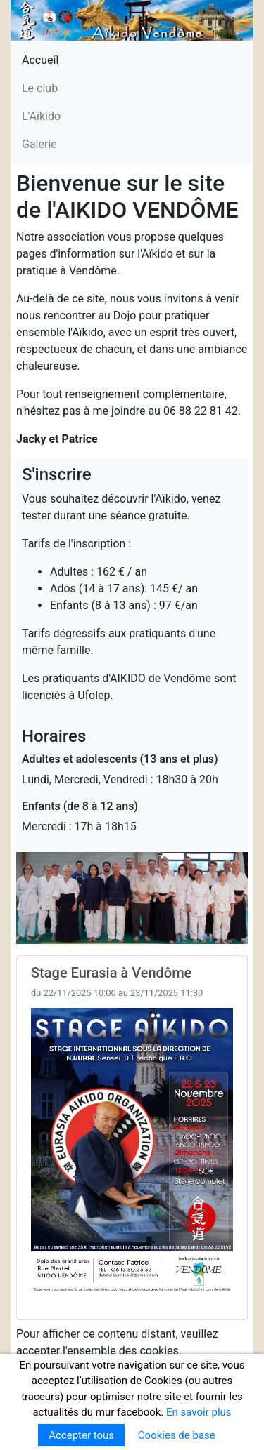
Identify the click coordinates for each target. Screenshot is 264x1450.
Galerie (39, 144)
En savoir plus (199, 1412)
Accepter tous (81, 1435)
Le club (40, 88)
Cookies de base (176, 1435)
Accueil (40, 60)
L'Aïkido (41, 116)
